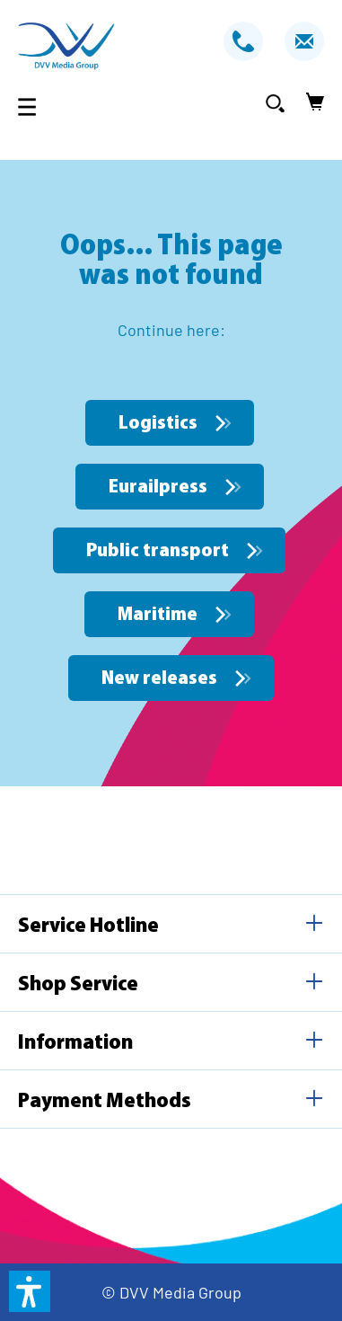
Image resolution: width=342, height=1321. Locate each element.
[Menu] (32, 106)
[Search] (275, 102)
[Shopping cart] (309, 102)
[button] (29, 1291)
